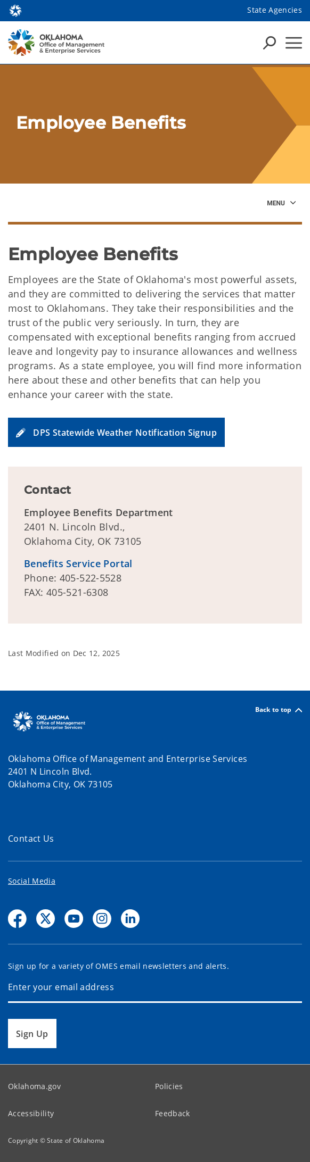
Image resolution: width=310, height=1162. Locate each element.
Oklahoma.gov (34, 1086)
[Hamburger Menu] (293, 43)
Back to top (278, 710)
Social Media (31, 881)
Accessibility (31, 1113)
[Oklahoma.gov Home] (15, 10)
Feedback (172, 1113)
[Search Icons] (269, 42)
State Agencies (274, 10)
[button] (116, 432)
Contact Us (31, 838)
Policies (169, 1086)
